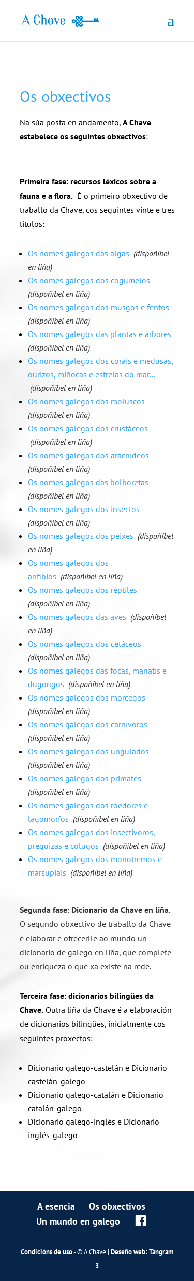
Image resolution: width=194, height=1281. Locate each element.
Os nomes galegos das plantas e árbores (99, 334)
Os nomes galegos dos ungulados (88, 751)
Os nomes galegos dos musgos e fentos (98, 307)
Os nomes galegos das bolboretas (88, 482)
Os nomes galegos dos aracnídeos (88, 455)
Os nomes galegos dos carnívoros (87, 724)
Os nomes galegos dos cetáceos (84, 643)
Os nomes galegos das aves (77, 617)
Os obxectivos (117, 1206)
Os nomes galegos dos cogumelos (89, 280)
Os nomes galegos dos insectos (84, 509)
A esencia (56, 1206)
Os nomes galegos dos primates (84, 778)
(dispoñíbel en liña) (59, 293)
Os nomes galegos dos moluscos (86, 401)
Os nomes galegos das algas (78, 253)
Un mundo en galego (78, 1221)
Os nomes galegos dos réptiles (82, 590)
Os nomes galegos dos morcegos (86, 697)
